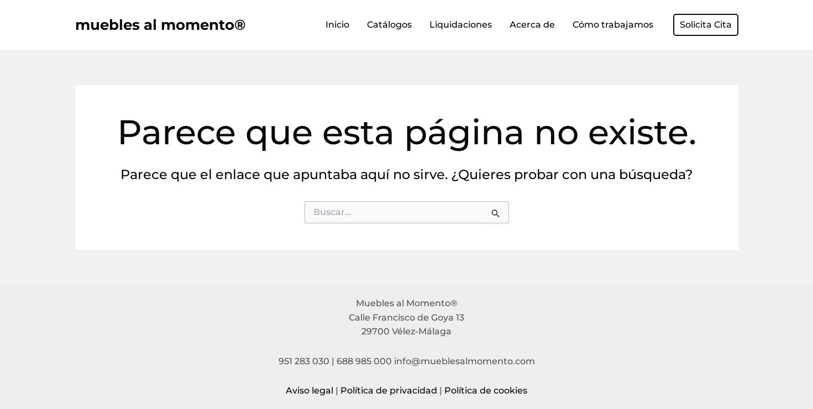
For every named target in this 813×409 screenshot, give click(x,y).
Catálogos (389, 24)
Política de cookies (485, 390)
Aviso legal (309, 390)
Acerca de (532, 24)
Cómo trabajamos (613, 24)
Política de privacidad (388, 390)
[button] (705, 25)
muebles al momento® (160, 24)
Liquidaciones (460, 24)
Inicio (337, 24)
